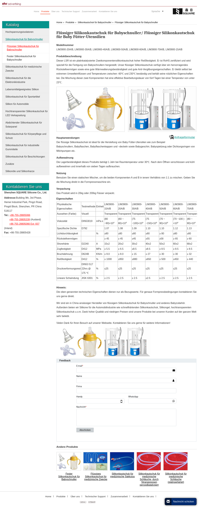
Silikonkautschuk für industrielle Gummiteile (22, 147)
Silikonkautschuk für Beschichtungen (25, 156)
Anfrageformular (184, 137)
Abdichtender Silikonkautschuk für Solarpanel (23, 124)
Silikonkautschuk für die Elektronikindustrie (18, 80)
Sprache (155, 11)
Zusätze (9, 164)
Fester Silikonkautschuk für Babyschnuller (69, 476)
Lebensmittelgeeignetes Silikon (22, 89)
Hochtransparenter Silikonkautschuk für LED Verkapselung (26, 113)
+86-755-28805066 (20, 215)
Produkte (70, 22)
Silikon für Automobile (17, 104)
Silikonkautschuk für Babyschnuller (94, 22)
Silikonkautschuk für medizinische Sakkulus (122, 475)
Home (59, 22)
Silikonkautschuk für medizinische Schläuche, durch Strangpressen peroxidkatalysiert (149, 479)
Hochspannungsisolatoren (19, 32)
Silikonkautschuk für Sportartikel (22, 96)
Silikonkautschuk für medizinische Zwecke (23, 68)
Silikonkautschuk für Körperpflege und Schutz (25, 136)
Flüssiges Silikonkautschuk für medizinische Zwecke (95, 476)
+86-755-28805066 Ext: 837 (24, 224)
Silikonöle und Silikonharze (19, 171)
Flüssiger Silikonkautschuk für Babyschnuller (136, 22)
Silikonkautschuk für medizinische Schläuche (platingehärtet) (176, 477)
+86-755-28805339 (19, 219)
